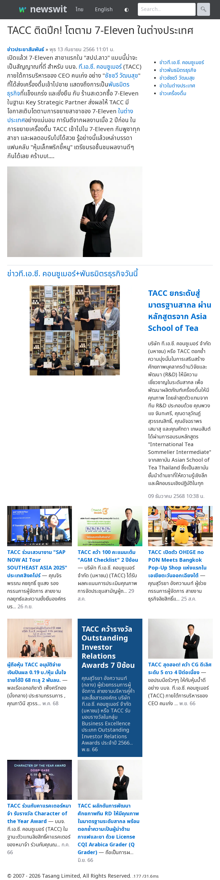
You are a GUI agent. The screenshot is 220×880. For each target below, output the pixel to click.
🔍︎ (203, 9)
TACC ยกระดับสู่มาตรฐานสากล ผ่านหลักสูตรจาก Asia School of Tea (179, 310)
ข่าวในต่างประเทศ (177, 86)
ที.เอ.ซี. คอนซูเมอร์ (100, 66)
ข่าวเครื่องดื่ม (173, 93)
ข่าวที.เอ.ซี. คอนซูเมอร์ (182, 62)
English (104, 10)
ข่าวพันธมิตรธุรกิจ (178, 70)
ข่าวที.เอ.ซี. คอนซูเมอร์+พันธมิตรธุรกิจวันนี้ (72, 274)
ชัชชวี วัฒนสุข (121, 75)
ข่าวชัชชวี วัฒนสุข (177, 78)
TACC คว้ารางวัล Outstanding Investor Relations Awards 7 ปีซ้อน (108, 647)
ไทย (79, 10)
